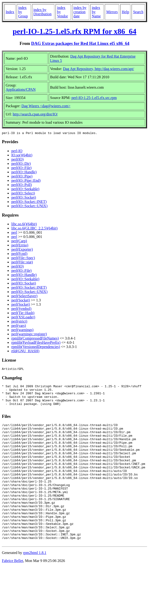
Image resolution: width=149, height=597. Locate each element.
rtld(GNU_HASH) (25, 352)
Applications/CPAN (21, 89)
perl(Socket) (20, 301)
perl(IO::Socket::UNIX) (29, 207)
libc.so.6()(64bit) (24, 225)
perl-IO (16, 152)
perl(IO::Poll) (21, 185)
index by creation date (80, 12)
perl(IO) (17, 160)
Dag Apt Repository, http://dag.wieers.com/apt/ (98, 69)
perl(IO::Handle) (24, 173)
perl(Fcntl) (19, 254)
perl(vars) (18, 326)
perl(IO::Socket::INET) (29, 202)
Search (138, 12)
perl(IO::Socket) (23, 198)
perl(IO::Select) (23, 194)
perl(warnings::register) (29, 335)
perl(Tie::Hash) (22, 314)
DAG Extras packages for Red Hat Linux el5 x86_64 (80, 43)
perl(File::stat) (22, 263)
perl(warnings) (22, 330)
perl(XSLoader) (23, 318)
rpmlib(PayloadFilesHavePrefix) (35, 343)
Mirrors (112, 12)
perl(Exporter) (22, 250)
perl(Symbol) (21, 309)
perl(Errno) (19, 246)
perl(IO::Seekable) (25, 190)
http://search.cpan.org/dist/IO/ (35, 114)
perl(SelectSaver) (24, 297)
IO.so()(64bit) (21, 156)
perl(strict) (19, 322)
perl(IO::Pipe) (21, 177)
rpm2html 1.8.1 (34, 583)
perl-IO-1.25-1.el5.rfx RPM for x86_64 (75, 31)
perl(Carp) (19, 242)
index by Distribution (42, 12)
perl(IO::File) (21, 168)
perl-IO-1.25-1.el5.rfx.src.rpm (94, 98)
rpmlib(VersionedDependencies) (35, 347)
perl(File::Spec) (23, 259)
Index (10, 12)
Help (125, 12)
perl (14, 233)
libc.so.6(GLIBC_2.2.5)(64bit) (34, 229)
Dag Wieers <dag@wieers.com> (45, 106)
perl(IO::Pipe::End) (25, 181)
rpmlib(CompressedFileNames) (35, 339)
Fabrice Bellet (12, 591)
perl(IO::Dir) (21, 164)
